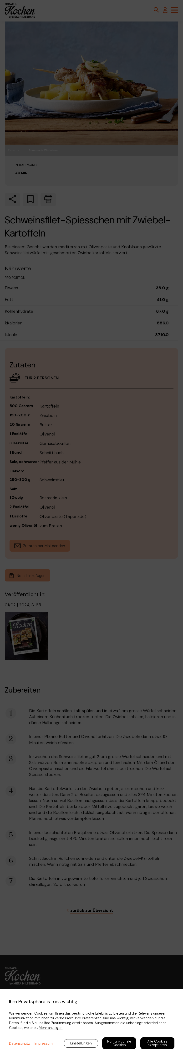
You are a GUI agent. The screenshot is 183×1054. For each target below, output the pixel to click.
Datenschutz (19, 1043)
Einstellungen (81, 1043)
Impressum (44, 1043)
